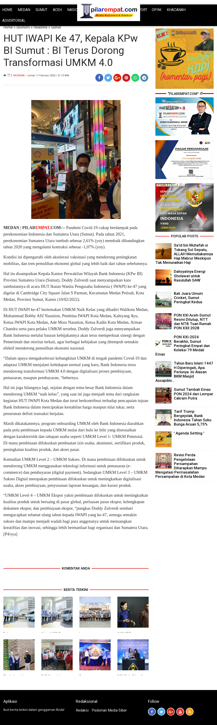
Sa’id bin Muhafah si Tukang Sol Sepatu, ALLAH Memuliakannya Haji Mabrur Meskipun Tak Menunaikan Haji (184, 254)
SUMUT (41, 10)
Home (8, 27)
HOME (7, 10)
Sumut (56, 27)
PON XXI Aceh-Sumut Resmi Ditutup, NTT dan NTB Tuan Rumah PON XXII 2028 (192, 321)
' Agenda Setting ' (189, 433)
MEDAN (24, 10)
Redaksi (82, 710)
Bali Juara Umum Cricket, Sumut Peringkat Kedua (188, 297)
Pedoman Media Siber (109, 710)
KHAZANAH (176, 10)
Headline (40, 27)
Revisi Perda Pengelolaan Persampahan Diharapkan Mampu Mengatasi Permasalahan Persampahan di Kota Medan (181, 466)
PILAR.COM (41, 227)
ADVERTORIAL (13, 20)
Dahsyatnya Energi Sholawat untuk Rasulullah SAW (189, 275)
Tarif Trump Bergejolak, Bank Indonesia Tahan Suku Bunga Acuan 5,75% (192, 418)
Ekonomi (23, 27)
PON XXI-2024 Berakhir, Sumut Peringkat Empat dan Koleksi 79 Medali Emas (182, 345)
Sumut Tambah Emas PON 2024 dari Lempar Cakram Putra (193, 393)
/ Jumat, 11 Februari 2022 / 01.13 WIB (47, 75)
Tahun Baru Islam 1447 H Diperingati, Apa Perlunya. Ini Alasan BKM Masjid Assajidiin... (184, 372)
